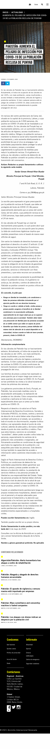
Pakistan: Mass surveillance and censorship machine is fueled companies (20, 604)
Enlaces (28, 653)
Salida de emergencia (32, 659)
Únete (36, 4)
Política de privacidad (13, 653)
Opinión (28, 649)
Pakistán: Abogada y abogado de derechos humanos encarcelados (19, 575)
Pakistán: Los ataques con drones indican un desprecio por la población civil (21, 618)
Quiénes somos (11, 649)
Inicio (5, 12)
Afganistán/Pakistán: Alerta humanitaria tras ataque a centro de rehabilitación (21, 561)
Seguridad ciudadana (32, 663)
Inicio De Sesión (12, 659)
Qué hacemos (11, 644)
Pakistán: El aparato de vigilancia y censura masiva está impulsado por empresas (20, 589)
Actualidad (17, 12)
